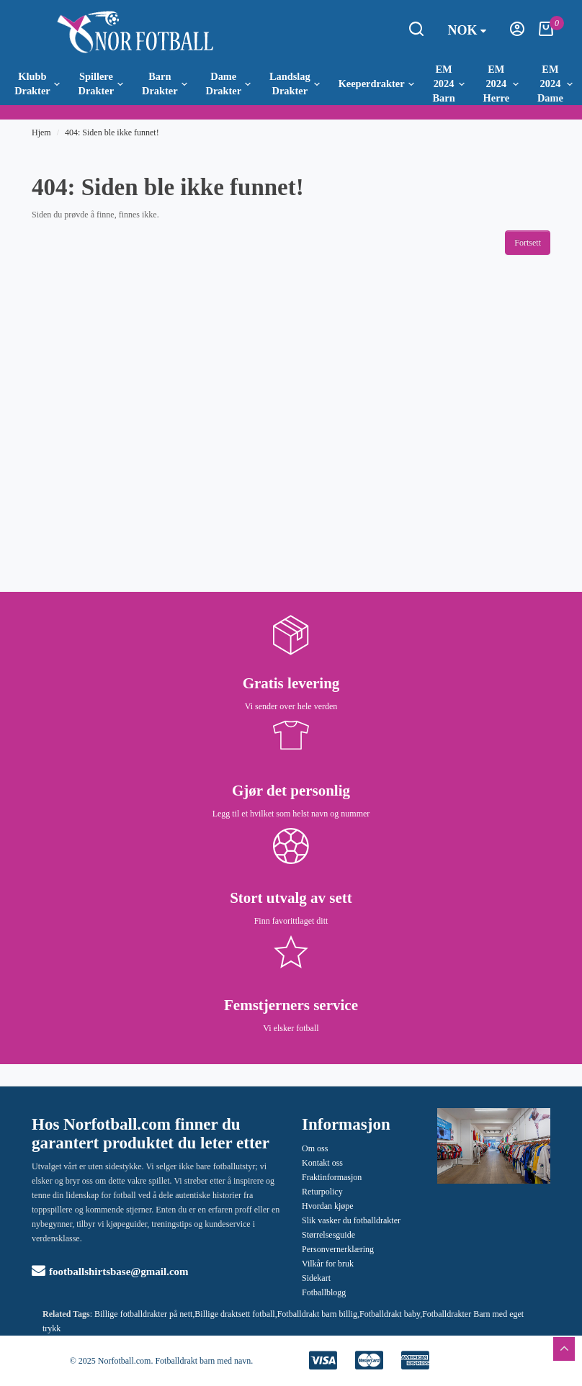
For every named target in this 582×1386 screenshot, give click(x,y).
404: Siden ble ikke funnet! (112, 132)
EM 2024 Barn (448, 83)
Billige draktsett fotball (234, 1314)
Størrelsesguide (328, 1235)
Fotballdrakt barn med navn (203, 1361)
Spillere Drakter (101, 83)
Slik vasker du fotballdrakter (351, 1220)
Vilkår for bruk (328, 1264)
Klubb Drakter (37, 83)
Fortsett (527, 243)
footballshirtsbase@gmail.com (110, 1271)
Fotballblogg (324, 1292)
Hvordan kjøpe (328, 1206)
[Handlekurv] (546, 33)
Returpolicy (322, 1192)
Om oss (315, 1148)
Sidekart (316, 1278)
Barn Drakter (164, 83)
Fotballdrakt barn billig (317, 1314)
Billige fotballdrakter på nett (143, 1314)
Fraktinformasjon (332, 1177)
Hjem (41, 132)
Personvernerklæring (338, 1249)
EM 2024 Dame (555, 83)
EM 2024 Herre (501, 83)
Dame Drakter (228, 83)
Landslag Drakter (294, 83)
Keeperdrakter (376, 83)
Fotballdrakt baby (389, 1314)
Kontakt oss (322, 1163)
